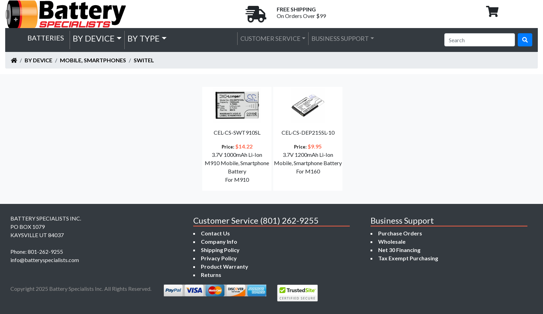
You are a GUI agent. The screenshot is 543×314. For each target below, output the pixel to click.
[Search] (479, 39)
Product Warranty (224, 266)
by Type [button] (143, 38)
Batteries (45, 38)
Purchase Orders (400, 233)
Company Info (219, 241)
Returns (211, 274)
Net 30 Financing (399, 249)
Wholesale (392, 241)
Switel (144, 60)
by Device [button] (94, 38)
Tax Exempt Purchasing (408, 258)
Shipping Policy (220, 249)
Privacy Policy (219, 258)
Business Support (340, 38)
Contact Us (215, 233)
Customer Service (270, 38)
